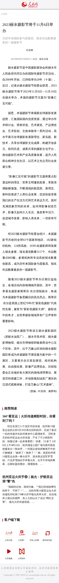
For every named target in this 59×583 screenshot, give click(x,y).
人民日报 (8, 534)
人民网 (3, 14)
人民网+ (21, 534)
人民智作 (21, 553)
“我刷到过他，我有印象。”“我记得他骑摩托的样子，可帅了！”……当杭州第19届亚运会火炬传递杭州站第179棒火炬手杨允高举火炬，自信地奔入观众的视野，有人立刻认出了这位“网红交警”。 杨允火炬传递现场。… (29, 494)
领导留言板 (47, 534)
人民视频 (8, 553)
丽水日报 (43, 59)
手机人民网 (34, 534)
